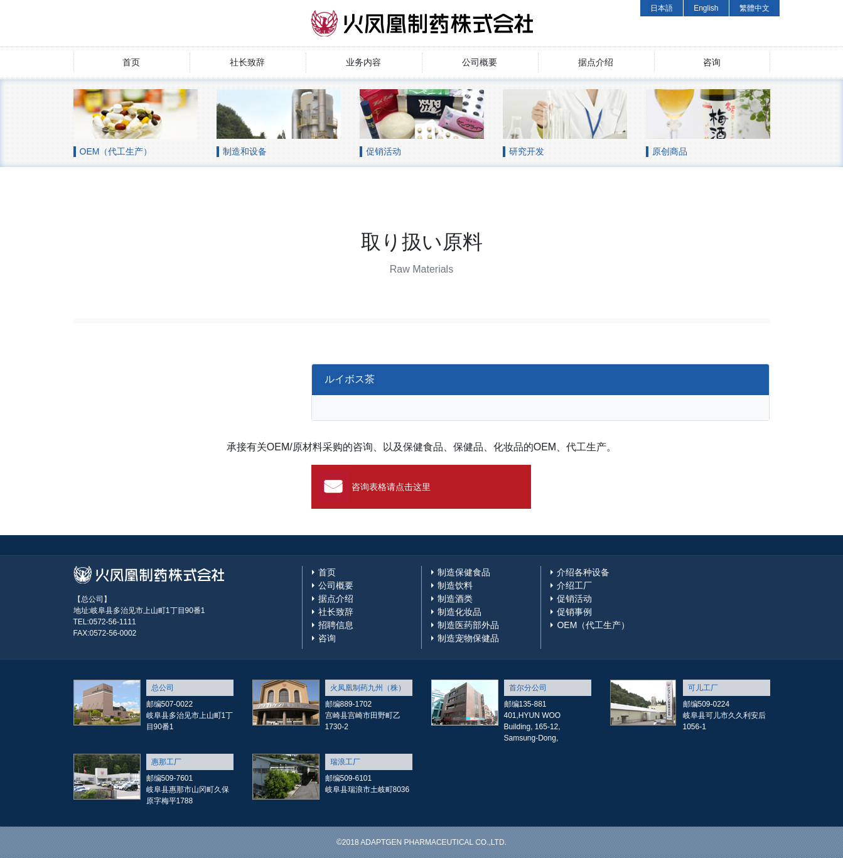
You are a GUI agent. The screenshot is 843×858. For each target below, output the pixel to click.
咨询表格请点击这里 (391, 487)
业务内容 (363, 62)
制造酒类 (455, 599)
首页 (131, 62)
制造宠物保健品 (468, 638)
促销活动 (574, 599)
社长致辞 (247, 62)
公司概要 (479, 62)
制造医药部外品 (468, 625)
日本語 (661, 8)
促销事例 (574, 612)
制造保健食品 (464, 572)
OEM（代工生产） (593, 625)
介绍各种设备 (583, 572)
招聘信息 (335, 625)
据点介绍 (595, 62)
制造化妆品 (459, 612)
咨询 (712, 62)
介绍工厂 (574, 585)
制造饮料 (455, 585)
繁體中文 (754, 8)
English (706, 8)
